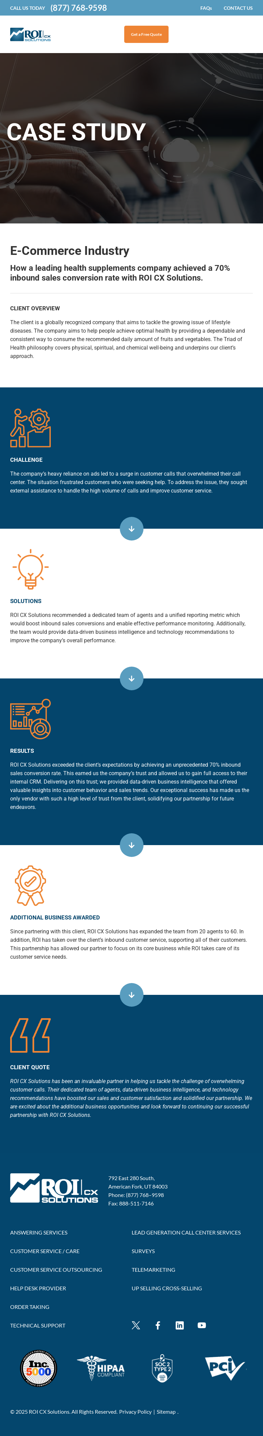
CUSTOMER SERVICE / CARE (45, 1251)
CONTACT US (238, 8)
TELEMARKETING (153, 1269)
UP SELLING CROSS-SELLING (167, 1288)
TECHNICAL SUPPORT (37, 1325)
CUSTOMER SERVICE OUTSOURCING (56, 1269)
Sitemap (166, 1411)
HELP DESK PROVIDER (38, 1288)
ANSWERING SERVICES (38, 1232)
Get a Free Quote (146, 34)
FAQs (206, 8)
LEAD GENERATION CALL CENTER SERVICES (186, 1232)
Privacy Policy (135, 1411)
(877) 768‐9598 (78, 7)
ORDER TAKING (29, 1306)
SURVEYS (143, 1251)
